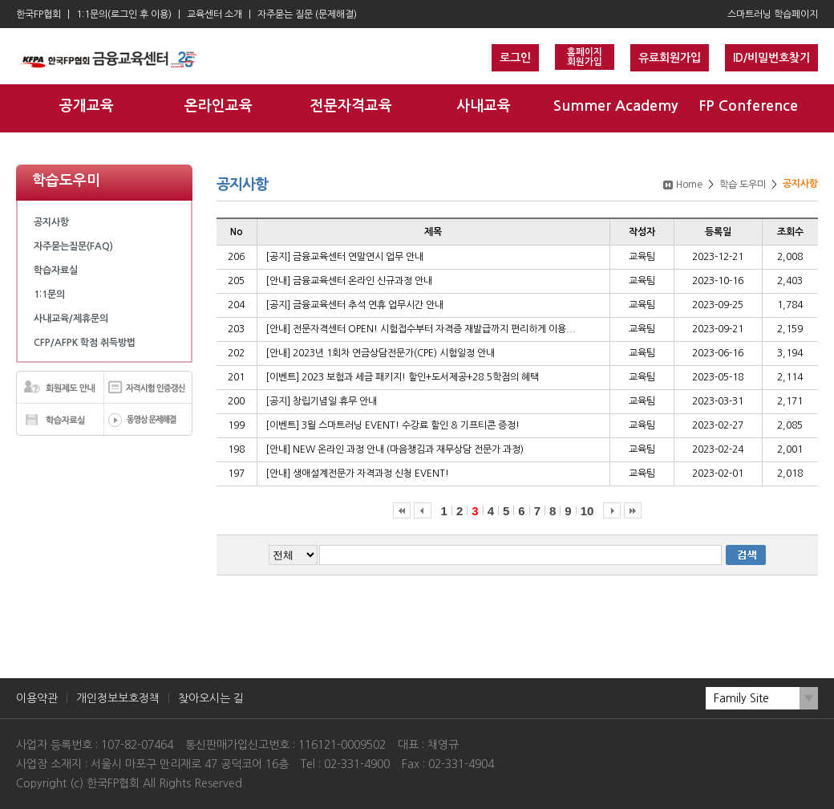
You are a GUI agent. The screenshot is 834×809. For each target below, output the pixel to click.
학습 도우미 (742, 184)
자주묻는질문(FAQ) (73, 246)
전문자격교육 (351, 106)
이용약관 (37, 698)
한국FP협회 (38, 14)
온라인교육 (218, 106)
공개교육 (86, 106)
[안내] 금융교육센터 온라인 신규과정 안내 (348, 281)
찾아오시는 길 (211, 698)
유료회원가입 (669, 57)
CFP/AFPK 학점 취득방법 (85, 343)
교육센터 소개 (214, 14)
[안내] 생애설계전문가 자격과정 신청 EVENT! (357, 473)
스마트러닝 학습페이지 (772, 14)
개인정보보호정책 (118, 698)
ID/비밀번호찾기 (771, 57)
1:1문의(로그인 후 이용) (124, 14)
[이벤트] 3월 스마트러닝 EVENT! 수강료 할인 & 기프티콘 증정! (392, 425)
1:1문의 (49, 294)
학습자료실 (56, 270)
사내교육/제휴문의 (71, 318)
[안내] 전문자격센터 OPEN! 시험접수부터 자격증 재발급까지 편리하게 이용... (420, 329)
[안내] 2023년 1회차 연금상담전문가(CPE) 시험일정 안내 (380, 353)
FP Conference (748, 106)
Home (689, 184)
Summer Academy (615, 106)
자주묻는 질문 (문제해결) (307, 14)
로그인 (515, 57)
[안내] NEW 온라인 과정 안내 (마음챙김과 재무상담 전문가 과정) (394, 449)
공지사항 (51, 222)
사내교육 (483, 106)
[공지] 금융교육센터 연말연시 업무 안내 (344, 257)
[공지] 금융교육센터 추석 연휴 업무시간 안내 (354, 305)
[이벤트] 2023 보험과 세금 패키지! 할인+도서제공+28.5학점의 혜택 (402, 377)
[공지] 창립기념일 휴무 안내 (321, 401)
